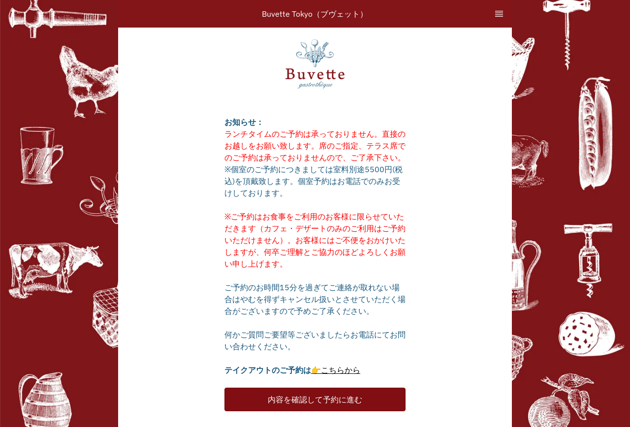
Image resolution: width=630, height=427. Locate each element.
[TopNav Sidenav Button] (499, 14)
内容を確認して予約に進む (315, 399)
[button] (315, 399)
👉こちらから (335, 370)
